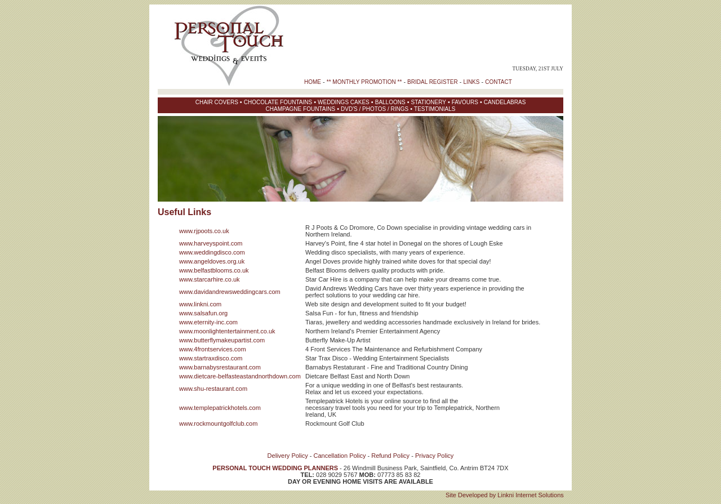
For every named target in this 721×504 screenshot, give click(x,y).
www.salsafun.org (203, 313)
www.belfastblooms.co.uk (214, 270)
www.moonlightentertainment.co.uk (227, 331)
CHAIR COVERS (216, 102)
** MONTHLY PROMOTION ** (364, 82)
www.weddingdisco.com (212, 252)
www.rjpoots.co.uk (204, 231)
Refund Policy (390, 455)
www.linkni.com (200, 304)
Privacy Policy (434, 455)
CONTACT (498, 82)
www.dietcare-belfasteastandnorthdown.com (240, 376)
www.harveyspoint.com (211, 243)
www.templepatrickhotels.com (220, 407)
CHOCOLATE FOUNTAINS (278, 102)
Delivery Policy (288, 455)
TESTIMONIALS (434, 109)
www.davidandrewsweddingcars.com (230, 291)
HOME (312, 82)
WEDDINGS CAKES (344, 102)
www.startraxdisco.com (210, 358)
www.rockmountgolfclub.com (218, 423)
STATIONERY (428, 102)
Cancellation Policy (340, 455)
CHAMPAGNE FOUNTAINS (301, 109)
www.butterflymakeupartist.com (222, 340)
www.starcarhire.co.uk (209, 279)
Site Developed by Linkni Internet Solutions (505, 495)
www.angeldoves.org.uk (211, 261)
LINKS (472, 82)
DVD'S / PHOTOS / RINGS (374, 109)
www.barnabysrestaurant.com (220, 367)
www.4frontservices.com (212, 349)
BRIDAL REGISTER (432, 82)
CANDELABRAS (505, 102)
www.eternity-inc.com (208, 322)
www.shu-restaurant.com (213, 388)
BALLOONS (390, 102)
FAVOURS (465, 102)
